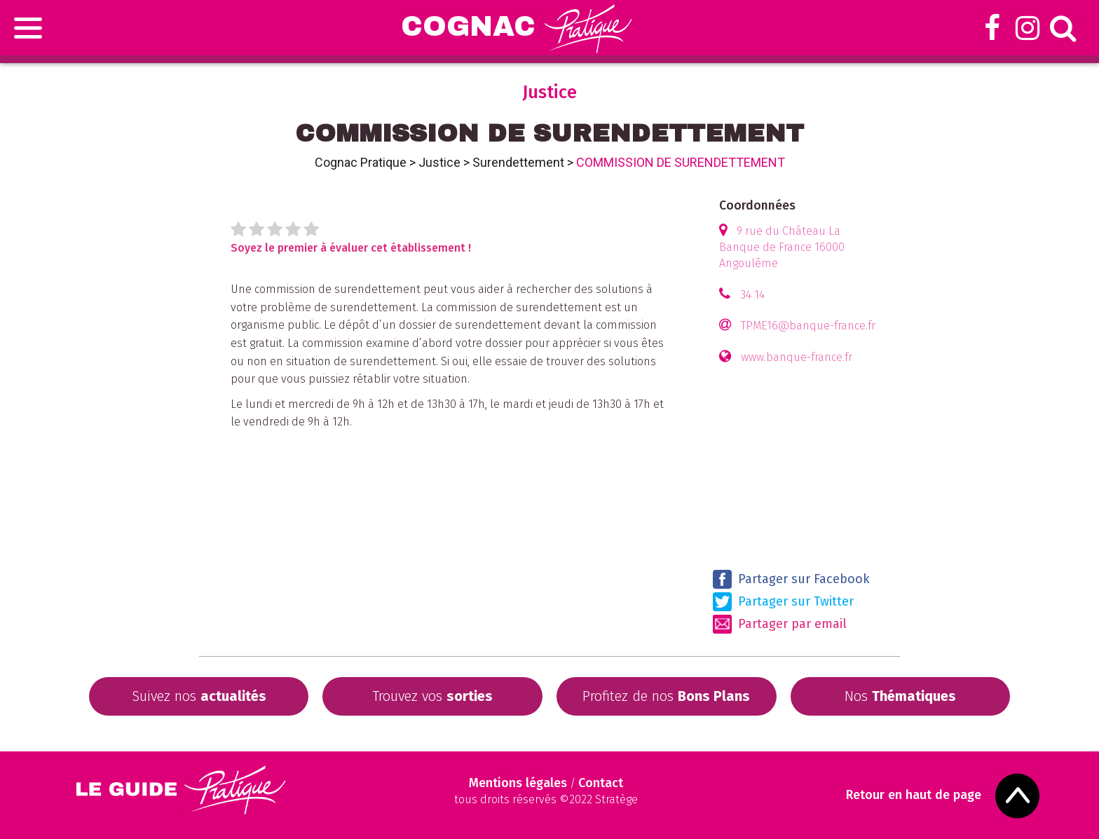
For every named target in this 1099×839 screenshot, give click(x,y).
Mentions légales (518, 783)
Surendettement (518, 162)
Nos (900, 696)
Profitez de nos (666, 696)
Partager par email (780, 624)
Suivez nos (199, 696)
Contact (600, 783)
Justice (439, 162)
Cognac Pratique (361, 162)
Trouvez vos (432, 696)
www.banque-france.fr (796, 357)
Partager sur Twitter (783, 601)
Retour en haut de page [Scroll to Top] (915, 795)
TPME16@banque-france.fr (808, 325)
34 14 (752, 294)
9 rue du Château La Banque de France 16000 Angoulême (782, 247)
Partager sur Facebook (791, 579)
